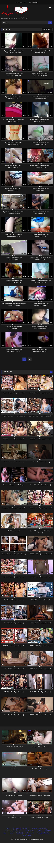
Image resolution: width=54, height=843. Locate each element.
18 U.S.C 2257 (29, 831)
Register (35, 2)
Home (11, 833)
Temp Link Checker (43, 833)
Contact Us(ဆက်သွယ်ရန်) (40, 828)
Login (29, 2)
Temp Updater (27, 835)
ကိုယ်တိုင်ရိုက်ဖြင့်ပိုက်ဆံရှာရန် (21, 828)
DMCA (39, 831)
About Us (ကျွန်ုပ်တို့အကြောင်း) (25, 833)
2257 (7, 828)
